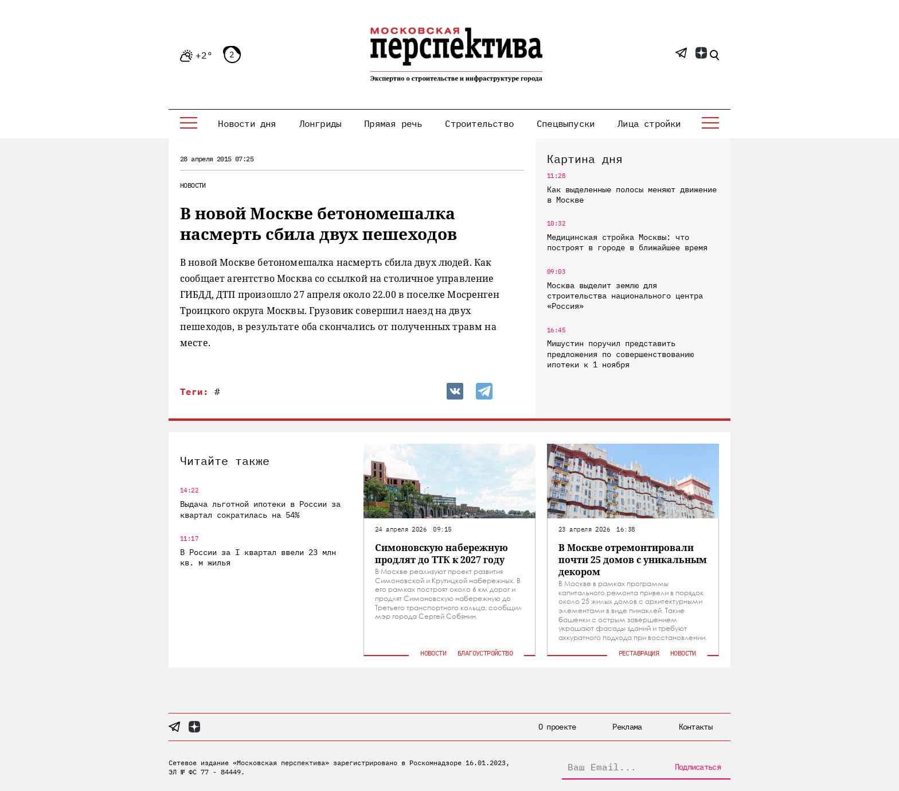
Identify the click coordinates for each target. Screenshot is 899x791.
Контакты (695, 727)
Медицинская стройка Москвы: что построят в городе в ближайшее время (627, 242)
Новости (193, 185)
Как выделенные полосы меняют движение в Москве (632, 194)
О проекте (557, 727)
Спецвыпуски (566, 123)
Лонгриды (320, 123)
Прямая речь (393, 123)
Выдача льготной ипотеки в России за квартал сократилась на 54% (260, 509)
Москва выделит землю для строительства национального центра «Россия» (625, 295)
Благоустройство (485, 653)
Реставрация (639, 653)
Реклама (627, 727)
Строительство (479, 123)
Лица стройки (649, 123)
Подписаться (698, 767)
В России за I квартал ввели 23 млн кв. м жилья (258, 557)
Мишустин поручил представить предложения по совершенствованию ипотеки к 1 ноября (620, 353)
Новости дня (247, 123)
